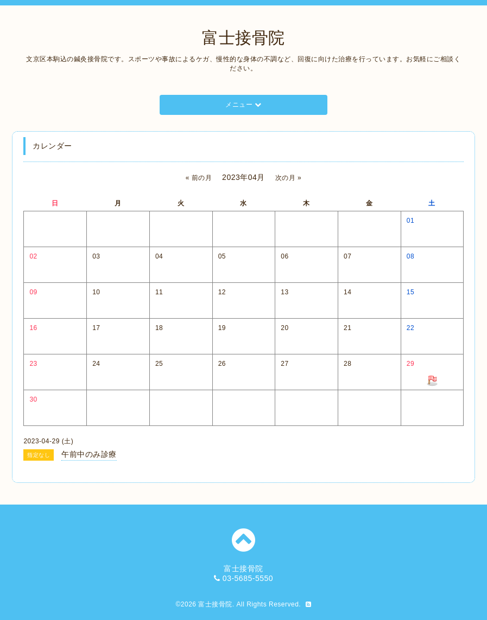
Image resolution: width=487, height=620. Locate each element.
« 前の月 (199, 178)
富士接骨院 (243, 38)
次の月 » (288, 178)
